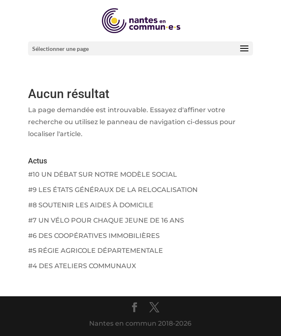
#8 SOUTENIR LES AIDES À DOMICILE (90, 205)
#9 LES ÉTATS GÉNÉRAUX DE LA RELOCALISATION (113, 190)
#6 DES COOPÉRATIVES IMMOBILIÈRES (94, 236)
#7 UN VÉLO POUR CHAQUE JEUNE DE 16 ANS (106, 220)
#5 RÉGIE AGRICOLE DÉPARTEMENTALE (95, 250)
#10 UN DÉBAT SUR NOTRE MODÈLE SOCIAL (102, 174)
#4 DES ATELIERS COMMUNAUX (82, 266)
